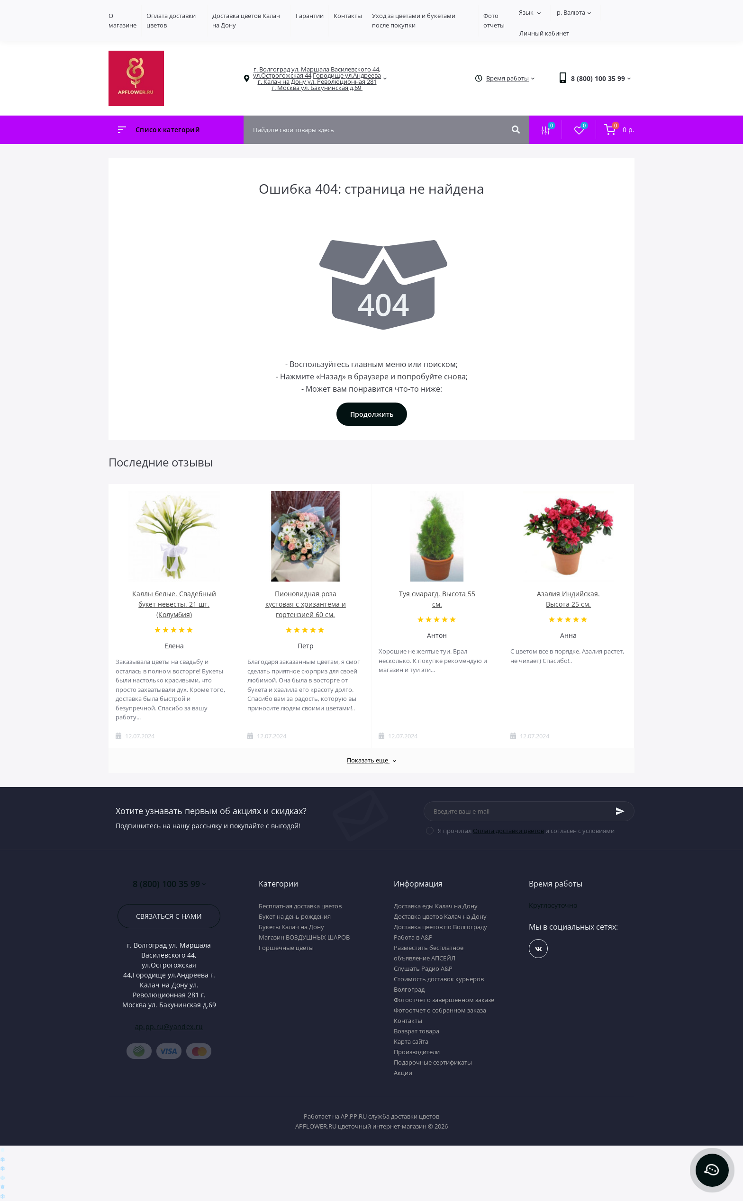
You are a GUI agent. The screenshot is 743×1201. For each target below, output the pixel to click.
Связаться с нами (169, 916)
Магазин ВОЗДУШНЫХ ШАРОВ (304, 937)
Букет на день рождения (295, 916)
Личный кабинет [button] (544, 33)
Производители (417, 1052)
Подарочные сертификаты (433, 1062)
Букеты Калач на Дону (291, 927)
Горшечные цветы (286, 947)
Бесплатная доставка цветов (300, 906)
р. (574, 12)
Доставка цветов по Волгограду (440, 927)
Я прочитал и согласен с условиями (526, 830)
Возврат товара (416, 1031)
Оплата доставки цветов (508, 830)
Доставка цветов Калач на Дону (440, 916)
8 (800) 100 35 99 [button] (169, 883)
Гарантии (310, 15)
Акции (403, 1072)
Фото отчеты (494, 20)
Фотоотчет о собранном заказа (440, 1010)
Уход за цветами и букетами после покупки (413, 20)
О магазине (122, 20)
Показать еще (371, 760)
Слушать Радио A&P (423, 968)
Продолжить (371, 414)
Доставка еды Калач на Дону (436, 906)
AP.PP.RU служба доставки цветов (390, 1116)
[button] (317, 78)
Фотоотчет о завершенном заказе (444, 999)
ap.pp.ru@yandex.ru (169, 1026)
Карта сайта (411, 1041)
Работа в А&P (413, 937)
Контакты (348, 15)
